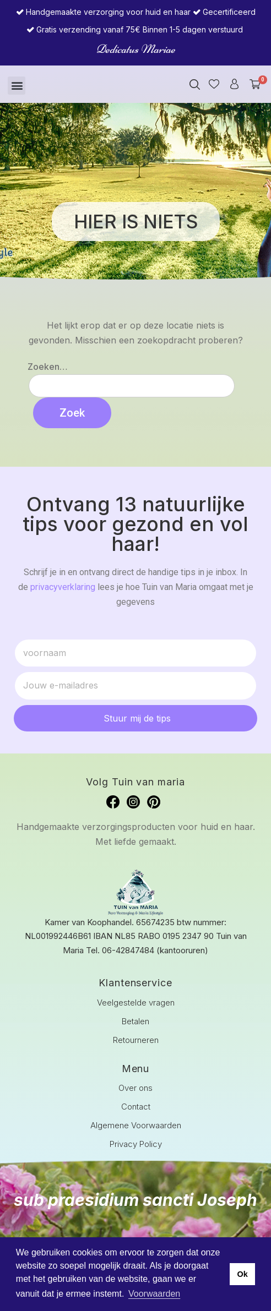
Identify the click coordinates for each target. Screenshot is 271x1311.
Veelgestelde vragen (136, 1002)
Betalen (135, 1021)
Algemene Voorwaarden (135, 1125)
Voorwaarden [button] (154, 1293)
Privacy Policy (136, 1144)
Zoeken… (48, 366)
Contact (135, 1106)
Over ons (135, 1088)
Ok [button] (242, 1274)
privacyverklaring (62, 587)
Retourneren (136, 1040)
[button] (16, 86)
